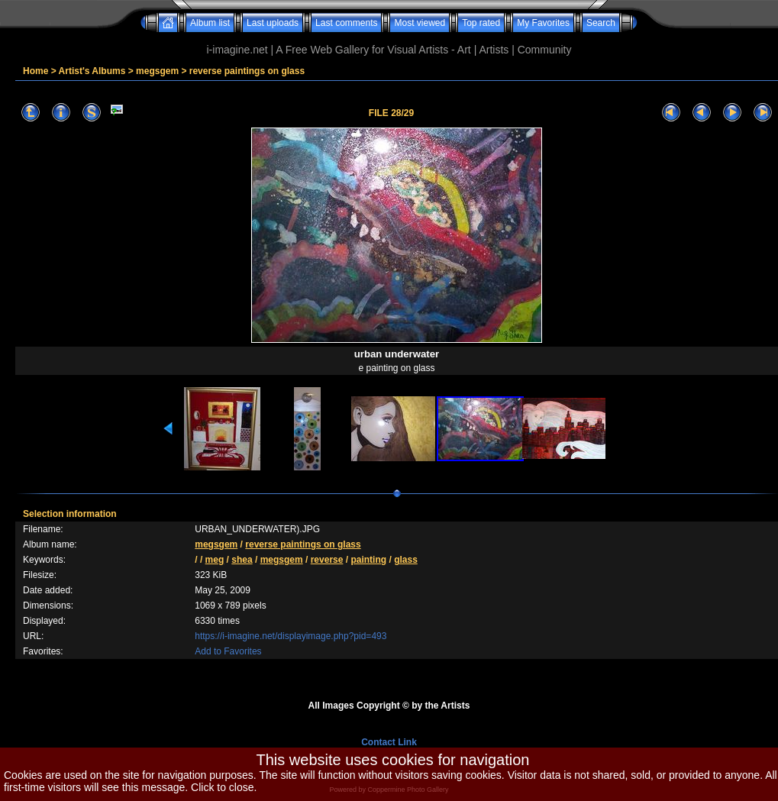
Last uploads (273, 23)
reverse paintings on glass (247, 71)
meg (214, 559)
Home (35, 71)
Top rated (481, 23)
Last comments (346, 23)
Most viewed (419, 23)
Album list (210, 23)
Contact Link (389, 742)
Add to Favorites (228, 651)
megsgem (157, 71)
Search (600, 23)
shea (241, 559)
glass (406, 559)
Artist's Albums (92, 71)
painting (368, 559)
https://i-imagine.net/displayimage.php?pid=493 (290, 636)
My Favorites (543, 23)
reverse (327, 559)
